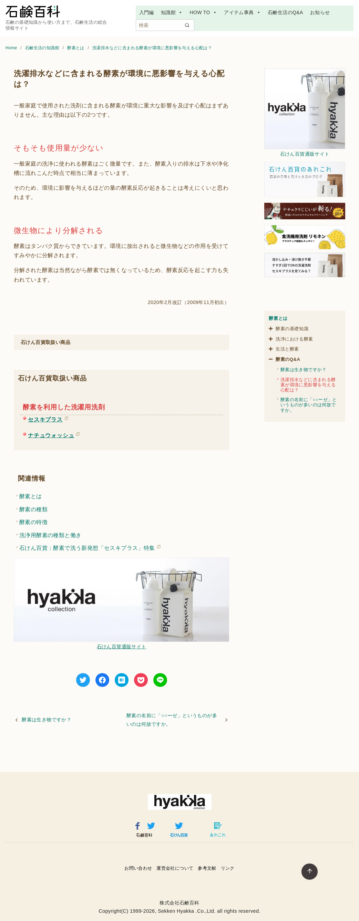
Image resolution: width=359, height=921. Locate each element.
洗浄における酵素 (294, 339)
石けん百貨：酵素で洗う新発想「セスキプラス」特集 (87, 546)
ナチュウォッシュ (51, 434)
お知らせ (320, 12)
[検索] (165, 25)
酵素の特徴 (33, 522)
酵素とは (76, 47)
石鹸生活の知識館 (43, 47)
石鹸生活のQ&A (285, 12)
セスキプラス (45, 418)
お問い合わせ (138, 868)
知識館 (172, 12)
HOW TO (203, 12)
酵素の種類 (33, 509)
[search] (187, 25)
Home (12, 47)
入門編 (146, 12)
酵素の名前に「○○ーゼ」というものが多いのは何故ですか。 (171, 719)
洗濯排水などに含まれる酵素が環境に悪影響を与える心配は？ (152, 47)
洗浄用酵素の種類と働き (50, 535)
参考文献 (207, 868)
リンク (228, 868)
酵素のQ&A (288, 359)
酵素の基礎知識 (292, 328)
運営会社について (174, 868)
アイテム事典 (242, 12)
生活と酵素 (287, 349)
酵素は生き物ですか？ (46, 719)
